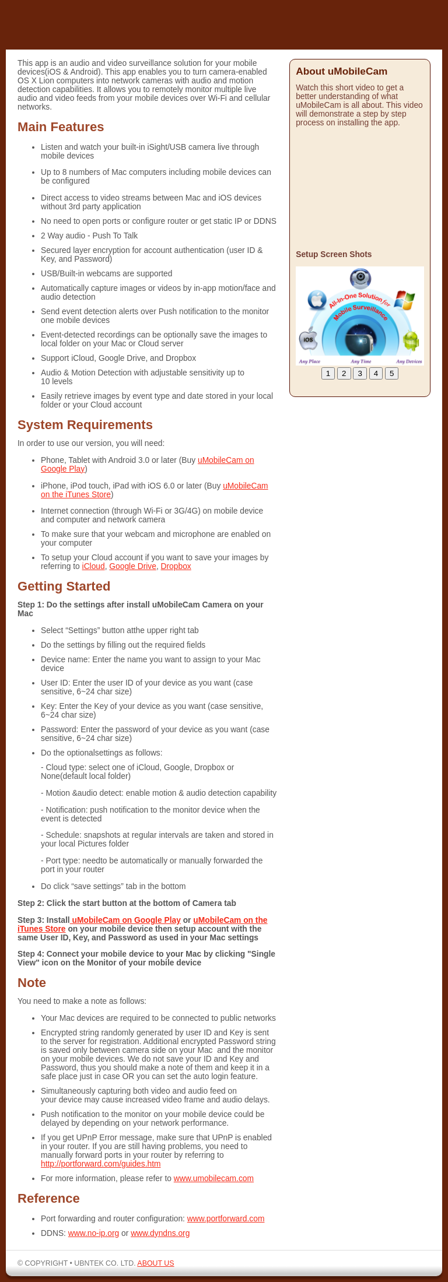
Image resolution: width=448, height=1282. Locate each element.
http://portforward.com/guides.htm (101, 1164)
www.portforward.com (226, 1218)
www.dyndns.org (160, 1233)
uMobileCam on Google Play (125, 920)
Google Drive (132, 566)
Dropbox (176, 566)
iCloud (93, 566)
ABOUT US (155, 1263)
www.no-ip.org (93, 1233)
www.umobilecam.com (214, 1178)
